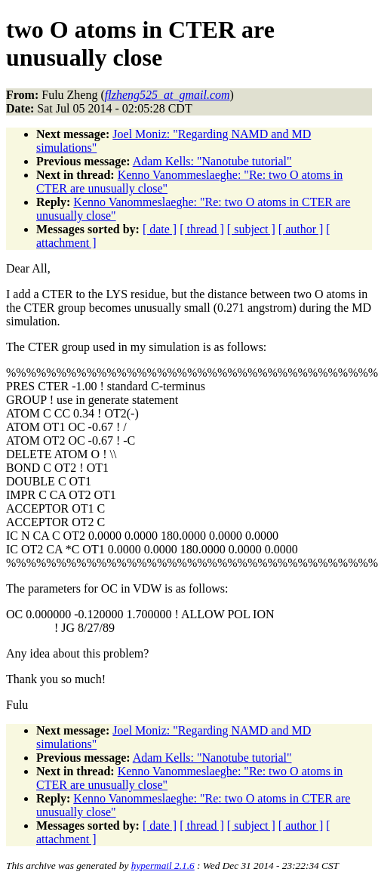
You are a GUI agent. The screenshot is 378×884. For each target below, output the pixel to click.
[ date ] (160, 229)
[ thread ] (202, 229)
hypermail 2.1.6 (163, 865)
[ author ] (301, 229)
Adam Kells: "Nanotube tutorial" (212, 161)
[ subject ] (251, 229)
